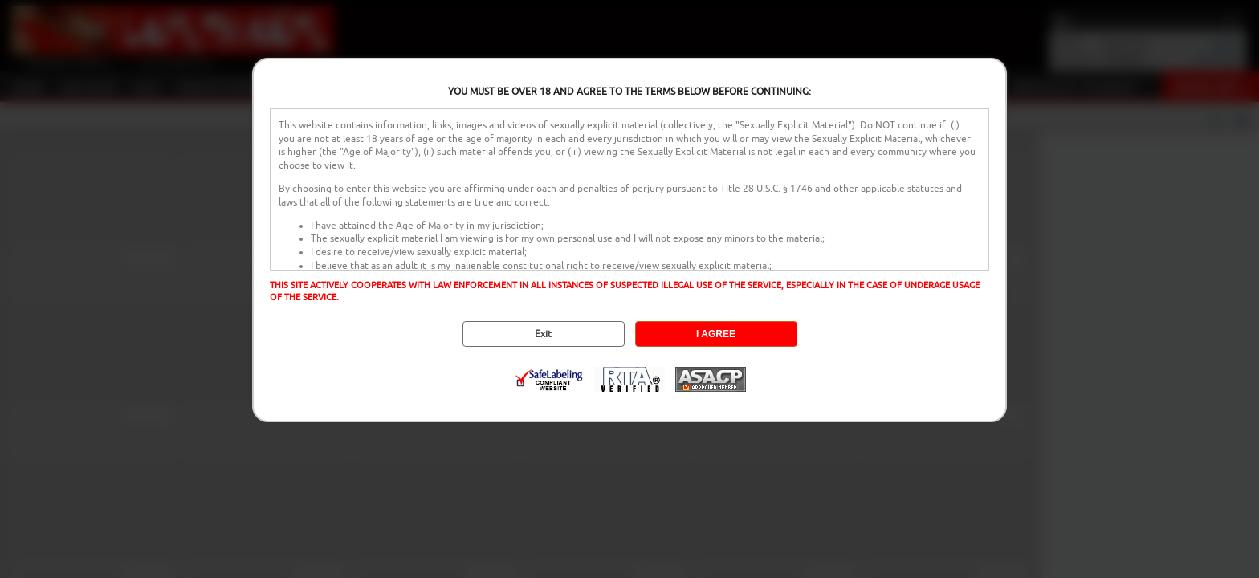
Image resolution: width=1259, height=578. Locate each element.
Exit (543, 334)
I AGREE (715, 334)
